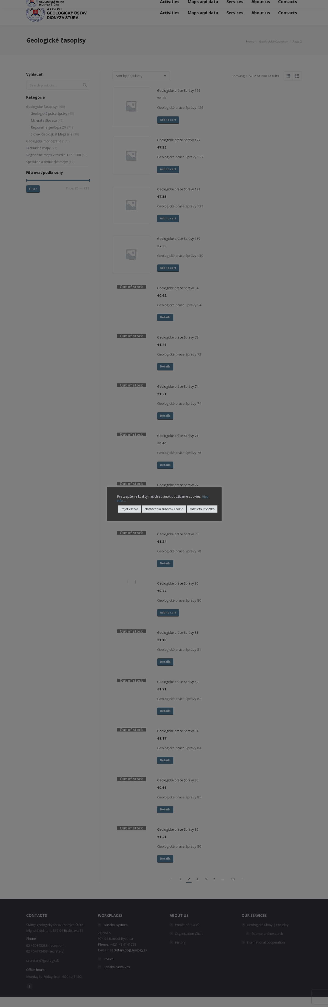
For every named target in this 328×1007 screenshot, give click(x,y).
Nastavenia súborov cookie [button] (164, 509)
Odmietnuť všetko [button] (202, 509)
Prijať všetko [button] (129, 509)
